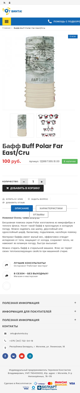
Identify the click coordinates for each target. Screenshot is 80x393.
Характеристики (51, 208)
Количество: (10, 181)
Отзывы (39, 214)
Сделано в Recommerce (18, 383)
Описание (22, 208)
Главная (6, 28)
